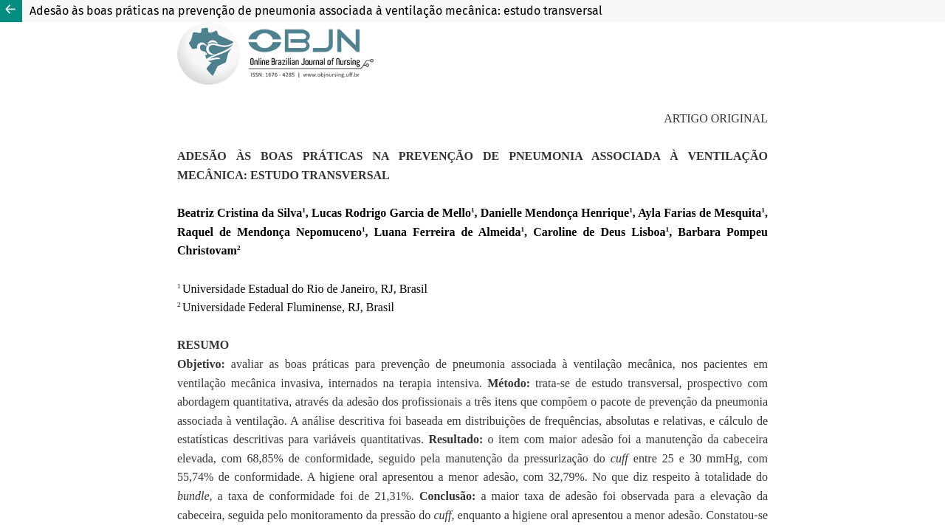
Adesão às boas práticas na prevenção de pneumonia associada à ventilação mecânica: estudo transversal (316, 11)
